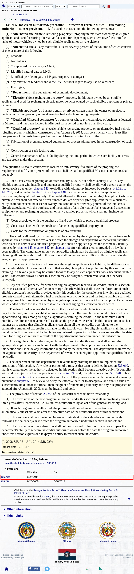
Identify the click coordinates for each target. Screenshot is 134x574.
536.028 (115, 373)
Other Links (15, 515)
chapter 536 (68, 373)
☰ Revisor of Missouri (14, 3)
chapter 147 (38, 192)
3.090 (47, 496)
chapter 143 (41, 188)
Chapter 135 (20, 14)
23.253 (47, 394)
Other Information (19, 509)
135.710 (5, 476)
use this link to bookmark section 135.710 (30, 463)
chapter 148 (58, 192)
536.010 (123, 365)
